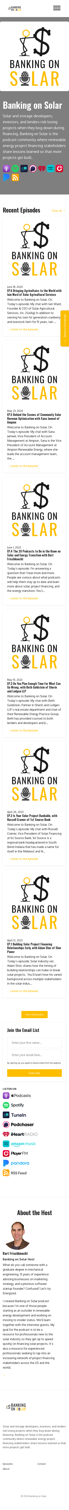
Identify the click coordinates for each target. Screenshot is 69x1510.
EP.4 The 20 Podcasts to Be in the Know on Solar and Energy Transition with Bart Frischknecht (34, 555)
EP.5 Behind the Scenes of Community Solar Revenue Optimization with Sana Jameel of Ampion (34, 418)
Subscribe (34, 1073)
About (6, 1468)
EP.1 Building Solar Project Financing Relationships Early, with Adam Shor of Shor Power (34, 948)
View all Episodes (34, 1014)
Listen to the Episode (22, 329)
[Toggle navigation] (56, 8)
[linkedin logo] (4, 1375)
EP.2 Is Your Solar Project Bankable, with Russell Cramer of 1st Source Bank (32, 817)
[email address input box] (34, 1055)
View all (59, 211)
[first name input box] (34, 1042)
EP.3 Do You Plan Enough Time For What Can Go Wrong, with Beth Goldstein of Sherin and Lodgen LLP (34, 687)
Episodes (8, 1463)
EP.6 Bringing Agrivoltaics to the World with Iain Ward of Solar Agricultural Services (34, 292)
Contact (41, 1463)
